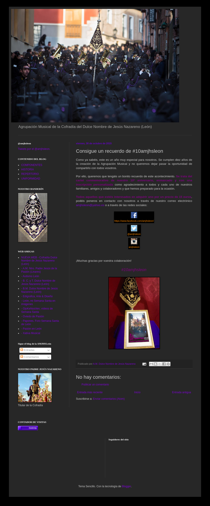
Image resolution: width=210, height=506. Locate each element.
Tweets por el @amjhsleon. (34, 149)
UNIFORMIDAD (30, 178)
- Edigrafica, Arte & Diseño (37, 296)
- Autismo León (30, 276)
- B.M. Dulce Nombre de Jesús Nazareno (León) (39, 290)
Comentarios (29, 357)
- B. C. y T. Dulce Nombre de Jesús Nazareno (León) (38, 282)
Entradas (27, 350)
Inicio (137, 392)
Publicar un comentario (95, 384)
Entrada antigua (181, 392)
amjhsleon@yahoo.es (90, 205)
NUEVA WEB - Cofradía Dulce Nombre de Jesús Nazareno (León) (39, 261)
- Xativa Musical (30, 333)
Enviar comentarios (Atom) (109, 398)
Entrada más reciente (90, 392)
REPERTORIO (30, 174)
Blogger (126, 486)
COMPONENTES (31, 165)
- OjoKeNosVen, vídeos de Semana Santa (37, 310)
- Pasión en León (31, 328)
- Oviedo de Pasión (32, 316)
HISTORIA (27, 169)
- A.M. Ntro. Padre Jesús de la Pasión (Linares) (39, 270)
